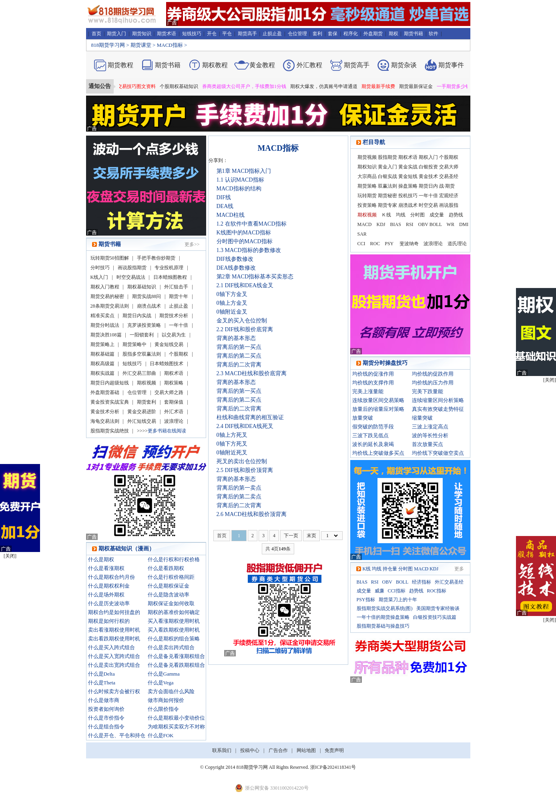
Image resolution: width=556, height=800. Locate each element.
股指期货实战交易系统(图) (385, 608)
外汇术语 (173, 411)
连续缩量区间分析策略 (438, 400)
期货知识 (141, 33)
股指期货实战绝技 (109, 431)
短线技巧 (191, 33)
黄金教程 (262, 65)
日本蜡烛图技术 (166, 363)
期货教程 (120, 65)
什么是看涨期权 (106, 568)
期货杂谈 (404, 65)
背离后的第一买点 (239, 347)
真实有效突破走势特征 (438, 409)
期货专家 (387, 205)
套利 (317, 33)
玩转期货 (367, 195)
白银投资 (428, 167)
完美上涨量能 (367, 391)
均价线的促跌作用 (433, 374)
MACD (364, 224)
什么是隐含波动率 (168, 595)
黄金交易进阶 (141, 411)
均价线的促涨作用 (373, 374)
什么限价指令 (163, 709)
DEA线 (225, 206)
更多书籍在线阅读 (167, 431)
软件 (433, 33)
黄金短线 (408, 176)
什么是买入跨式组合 (111, 647)
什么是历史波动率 (109, 603)
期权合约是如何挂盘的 (114, 612)
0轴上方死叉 (232, 435)
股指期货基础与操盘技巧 (383, 626)
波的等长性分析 (430, 435)
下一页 (291, 535)
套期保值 (173, 402)
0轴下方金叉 (232, 294)
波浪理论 (173, 421)
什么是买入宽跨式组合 (114, 656)
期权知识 (367, 167)
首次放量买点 (427, 444)
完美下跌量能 (427, 391)
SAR (362, 234)
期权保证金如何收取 (171, 603)
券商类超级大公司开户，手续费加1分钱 (251, 86)
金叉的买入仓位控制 (242, 321)
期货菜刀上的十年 (398, 599)
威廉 (379, 591)
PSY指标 (366, 599)
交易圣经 (448, 176)
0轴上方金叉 (232, 303)
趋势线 (456, 215)
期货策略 (367, 186)
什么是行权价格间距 (171, 577)
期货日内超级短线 (109, 383)
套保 (332, 33)
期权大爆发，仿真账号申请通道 (330, 86)
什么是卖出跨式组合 (171, 647)
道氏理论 (457, 243)
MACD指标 (170, 45)
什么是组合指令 (106, 727)
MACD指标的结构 (239, 189)
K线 (367, 569)
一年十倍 (178, 325)
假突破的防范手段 (373, 427)
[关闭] (549, 380)
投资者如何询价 (106, 709)
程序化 (350, 33)
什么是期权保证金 (168, 586)
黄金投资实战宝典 (109, 402)
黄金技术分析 (104, 411)
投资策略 (367, 205)
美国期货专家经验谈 (438, 608)
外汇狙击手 (176, 287)
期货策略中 (134, 344)
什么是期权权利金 (109, 586)
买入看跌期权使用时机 (174, 630)
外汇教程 (309, 65)
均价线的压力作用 (433, 383)
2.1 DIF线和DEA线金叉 (245, 285)
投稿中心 (249, 750)
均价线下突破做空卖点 (438, 453)
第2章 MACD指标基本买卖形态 (255, 277)
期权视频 (146, 383)
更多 (459, 569)
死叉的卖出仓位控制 (242, 461)
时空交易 (428, 205)
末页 (311, 535)
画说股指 (448, 205)
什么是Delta (101, 674)
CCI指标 (396, 591)
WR (450, 224)
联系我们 (221, 750)
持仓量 (390, 569)
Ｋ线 (386, 215)
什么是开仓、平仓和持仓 (116, 735)
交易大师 (448, 167)
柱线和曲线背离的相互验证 (250, 417)
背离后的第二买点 (239, 356)
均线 (400, 215)
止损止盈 (272, 33)
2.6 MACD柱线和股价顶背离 (252, 514)
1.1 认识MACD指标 (240, 180)
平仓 (227, 33)
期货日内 (428, 186)
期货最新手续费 (384, 86)
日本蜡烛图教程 (170, 277)
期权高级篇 (102, 363)
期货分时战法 (104, 325)
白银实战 (387, 176)
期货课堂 (140, 45)
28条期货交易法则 (109, 306)
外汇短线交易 (141, 421)
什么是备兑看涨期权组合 (176, 656)
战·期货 (447, 186)
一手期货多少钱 (460, 86)
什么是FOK (161, 735)
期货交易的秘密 (107, 296)
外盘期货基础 (104, 392)
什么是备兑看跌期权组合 (176, 665)
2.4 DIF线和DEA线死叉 (245, 426)
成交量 (437, 215)
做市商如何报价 (166, 700)
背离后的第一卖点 (239, 488)
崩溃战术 (408, 205)
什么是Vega (161, 683)
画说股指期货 (132, 267)
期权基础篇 (102, 354)
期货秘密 (387, 195)
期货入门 (116, 33)
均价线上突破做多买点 (378, 453)
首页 (96, 33)
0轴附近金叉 (232, 312)
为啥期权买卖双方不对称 (176, 727)
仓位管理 (297, 33)
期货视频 (367, 157)
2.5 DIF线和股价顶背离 (245, 470)
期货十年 (178, 296)
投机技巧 (408, 195)
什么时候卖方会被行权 (114, 691)
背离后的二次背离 (239, 365)
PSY (389, 243)
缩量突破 (422, 418)
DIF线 (224, 197)
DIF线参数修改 (235, 259)
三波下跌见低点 (370, 435)
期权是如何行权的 (109, 621)
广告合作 (278, 750)
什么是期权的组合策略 (174, 639)
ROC (375, 243)
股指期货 (387, 157)
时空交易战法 (130, 277)
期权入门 (428, 157)
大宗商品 (367, 176)
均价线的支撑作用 (373, 383)
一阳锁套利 (142, 335)
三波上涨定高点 (430, 427)
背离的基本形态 (236, 338)
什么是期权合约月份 (111, 577)
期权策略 (173, 383)
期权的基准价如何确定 (174, 612)
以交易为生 (174, 335)
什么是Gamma (164, 674)
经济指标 (421, 582)
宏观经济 (448, 195)
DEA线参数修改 (236, 268)
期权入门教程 (104, 287)
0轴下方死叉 (232, 444)
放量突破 (362, 418)
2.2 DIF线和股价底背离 (245, 329)
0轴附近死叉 (232, 453)
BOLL (436, 224)
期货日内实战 (136, 315)
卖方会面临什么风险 (171, 691)
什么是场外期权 (106, 595)
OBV (423, 224)
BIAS (395, 224)
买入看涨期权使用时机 (174, 621)
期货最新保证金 (422, 86)
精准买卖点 (102, 315)
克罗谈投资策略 (144, 325)
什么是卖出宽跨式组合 (114, 665)
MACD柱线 (231, 215)
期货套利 (146, 402)
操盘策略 (408, 186)
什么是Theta (102, 683)
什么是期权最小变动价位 (176, 718)
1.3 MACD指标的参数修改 (249, 250)
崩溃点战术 (149, 306)
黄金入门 (387, 167)
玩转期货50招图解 (109, 258)
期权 (393, 33)
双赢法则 (387, 186)
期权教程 (215, 65)
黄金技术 (428, 176)
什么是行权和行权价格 (174, 559)
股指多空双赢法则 (141, 354)
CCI (361, 243)
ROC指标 (437, 591)
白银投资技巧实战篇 (434, 617)
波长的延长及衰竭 (373, 444)
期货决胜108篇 (106, 335)
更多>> (192, 244)
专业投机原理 (169, 267)
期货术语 (166, 33)
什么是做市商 (103, 700)
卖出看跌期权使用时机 (114, 639)
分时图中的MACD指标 (245, 241)
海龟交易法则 (104, 421)
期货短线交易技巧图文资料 (133, 86)
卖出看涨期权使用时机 (114, 630)
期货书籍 (413, 33)
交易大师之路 (169, 392)
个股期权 (178, 354)
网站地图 (306, 750)
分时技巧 (100, 267)
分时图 (417, 215)
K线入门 (99, 277)
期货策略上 (102, 344)
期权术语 (173, 373)
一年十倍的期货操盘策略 (383, 617)
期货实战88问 (146, 296)
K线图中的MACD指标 (244, 233)
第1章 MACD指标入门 (244, 171)
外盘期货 (373, 33)
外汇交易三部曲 (139, 373)
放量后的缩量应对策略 (378, 409)
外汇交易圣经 (449, 582)
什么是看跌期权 (166, 568)
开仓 (212, 33)
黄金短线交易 (169, 344)
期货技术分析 (173, 315)
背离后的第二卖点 (239, 497)
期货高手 (247, 33)
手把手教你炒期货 (156, 258)
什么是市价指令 (106, 718)
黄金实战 (408, 167)
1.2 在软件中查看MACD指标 (252, 224)
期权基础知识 (141, 287)
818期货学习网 (108, 45)
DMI (463, 224)
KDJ (381, 224)
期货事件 (451, 65)
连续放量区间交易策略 (378, 400)
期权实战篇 (102, 373)
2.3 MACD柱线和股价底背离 (252, 373)
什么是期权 (101, 559)
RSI (409, 224)
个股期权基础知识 (185, 86)
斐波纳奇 (409, 243)
